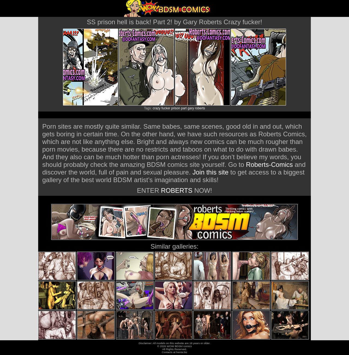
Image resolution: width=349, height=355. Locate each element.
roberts (200, 108)
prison (175, 108)
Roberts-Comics (269, 164)
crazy (157, 108)
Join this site (210, 172)
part (184, 108)
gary (191, 108)
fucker (165, 108)
